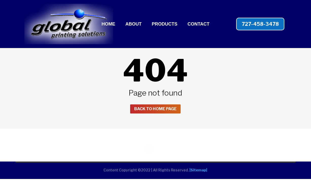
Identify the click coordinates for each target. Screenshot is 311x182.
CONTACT (198, 24)
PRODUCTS (164, 24)
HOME (108, 24)
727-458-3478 (260, 24)
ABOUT (133, 24)
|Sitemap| (198, 171)
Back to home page (155, 109)
